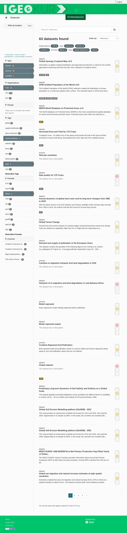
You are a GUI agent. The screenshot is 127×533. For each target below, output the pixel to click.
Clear (29, 25)
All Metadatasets (75, 17)
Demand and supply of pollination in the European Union (66, 243)
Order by (92, 38)
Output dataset (46, 365)
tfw (47, 75)
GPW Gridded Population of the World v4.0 (59, 85)
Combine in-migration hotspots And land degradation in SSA (67, 263)
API (68, 506)
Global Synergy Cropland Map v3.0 (55, 61)
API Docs (76, 506)
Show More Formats (13, 234)
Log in (119, 2)
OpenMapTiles (8, 56)
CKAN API (9, 526)
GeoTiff (42, 75)
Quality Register (96, 17)
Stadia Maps (9, 54)
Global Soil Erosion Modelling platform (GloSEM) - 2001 (65, 430)
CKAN (89, 522)
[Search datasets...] (75, 30)
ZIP (41, 212)
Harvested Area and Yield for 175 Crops (57, 132)
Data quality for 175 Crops (51, 175)
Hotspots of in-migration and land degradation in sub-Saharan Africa (71, 283)
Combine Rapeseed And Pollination (56, 345)
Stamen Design (19, 54)
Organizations (114, 17)
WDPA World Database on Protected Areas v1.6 (61, 108)
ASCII (48, 98)
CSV (41, 122)
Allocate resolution (48, 155)
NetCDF (42, 98)
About (7, 519)
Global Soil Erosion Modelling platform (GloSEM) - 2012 (65, 409)
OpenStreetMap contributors (23, 56)
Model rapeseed (46, 304)
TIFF (41, 145)
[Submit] (114, 30)
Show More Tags (12, 174)
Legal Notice (10, 522)
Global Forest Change (49, 222)
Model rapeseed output (50, 324)
